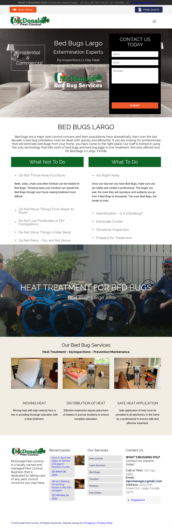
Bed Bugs (94, 472)
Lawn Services (97, 465)
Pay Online (95, 492)
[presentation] (136, 92)
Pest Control (96, 458)
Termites (94, 479)
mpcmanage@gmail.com (143, 2)
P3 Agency (89, 523)
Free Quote (148, 9)
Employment (138, 500)
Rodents (93, 485)
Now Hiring (23, 9)
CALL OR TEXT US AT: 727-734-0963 (103, 2)
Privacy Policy (104, 523)
